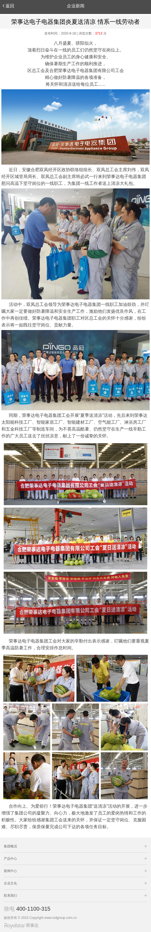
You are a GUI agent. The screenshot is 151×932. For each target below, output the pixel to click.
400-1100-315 (33, 909)
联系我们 (10, 895)
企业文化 (10, 883)
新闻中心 (10, 871)
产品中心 (10, 859)
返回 (8, 6)
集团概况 (10, 846)
